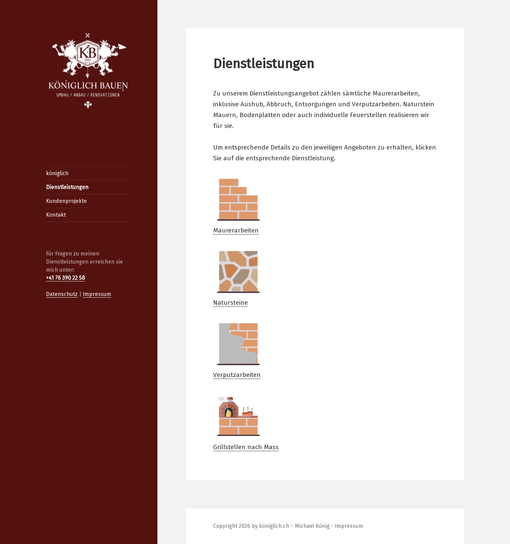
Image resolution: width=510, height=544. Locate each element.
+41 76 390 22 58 (65, 278)
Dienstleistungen (67, 187)
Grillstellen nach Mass (246, 421)
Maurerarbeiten (238, 204)
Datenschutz (62, 294)
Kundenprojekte (66, 201)
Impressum (97, 294)
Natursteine (238, 276)
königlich (57, 173)
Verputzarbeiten (238, 349)
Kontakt (56, 215)
